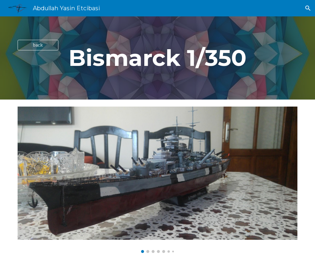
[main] (157, 58)
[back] (38, 45)
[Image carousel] (157, 180)
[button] (308, 8)
